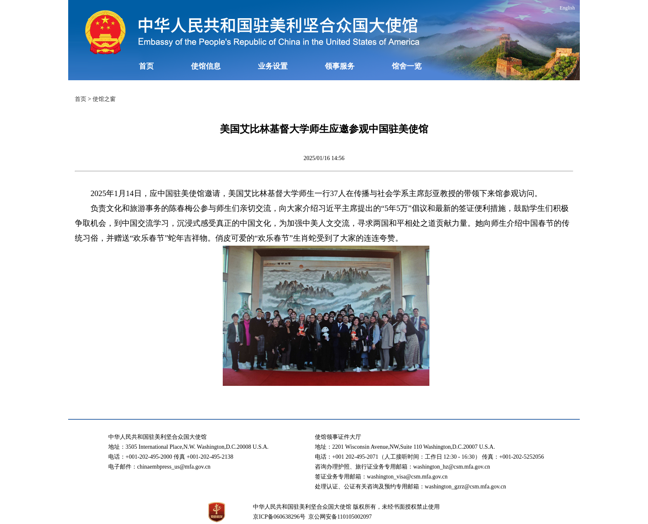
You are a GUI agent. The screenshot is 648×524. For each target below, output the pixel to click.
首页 (146, 66)
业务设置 (273, 66)
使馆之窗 (104, 99)
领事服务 (340, 66)
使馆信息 (206, 66)
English (567, 8)
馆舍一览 (407, 66)
